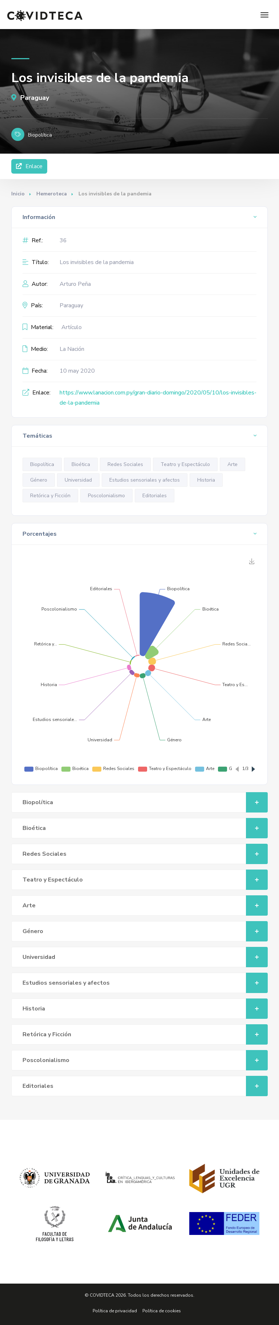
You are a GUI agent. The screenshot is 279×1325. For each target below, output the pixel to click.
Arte (232, 464)
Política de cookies (161, 1311)
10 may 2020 (77, 371)
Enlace (29, 166)
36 (63, 240)
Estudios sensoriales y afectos (144, 480)
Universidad (78, 480)
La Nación (72, 349)
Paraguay (30, 97)
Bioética (81, 464)
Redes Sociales (125, 464)
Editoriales (154, 495)
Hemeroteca (51, 193)
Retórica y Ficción (50, 495)
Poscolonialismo (106, 495)
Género (38, 480)
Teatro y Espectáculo (185, 464)
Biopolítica (42, 464)
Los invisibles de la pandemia (97, 262)
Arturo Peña (75, 284)
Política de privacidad (115, 1311)
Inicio (18, 193)
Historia (206, 480)
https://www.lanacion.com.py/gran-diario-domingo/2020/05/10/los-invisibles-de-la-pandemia (158, 398)
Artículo (71, 327)
